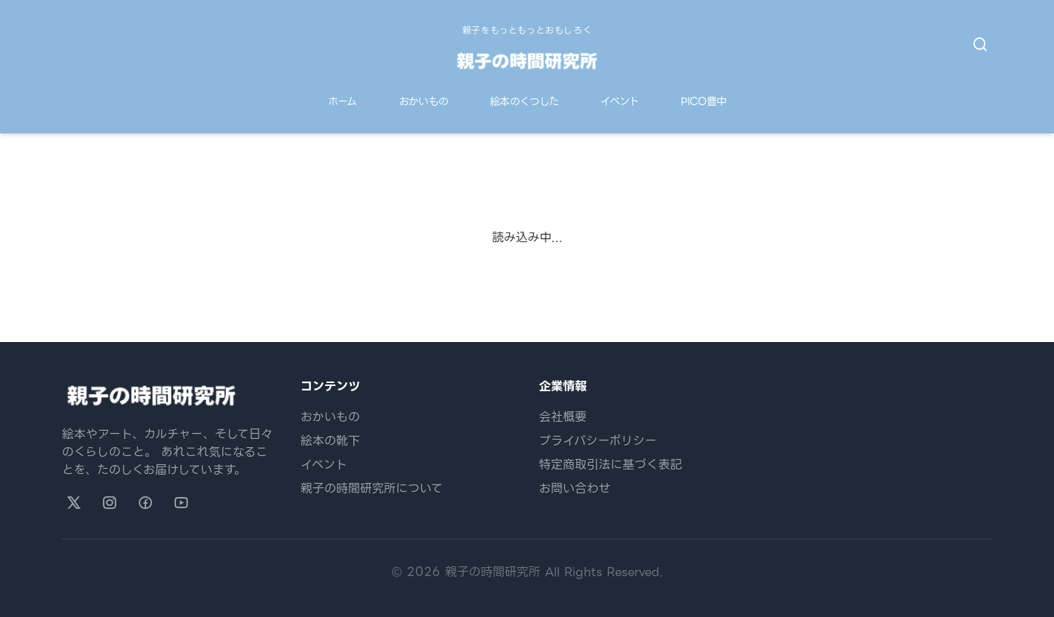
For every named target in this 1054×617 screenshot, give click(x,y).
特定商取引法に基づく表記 (610, 464)
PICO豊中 (703, 102)
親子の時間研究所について (371, 488)
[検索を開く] (980, 45)
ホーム (342, 102)
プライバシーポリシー (598, 440)
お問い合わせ (574, 488)
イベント (619, 102)
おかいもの (424, 102)
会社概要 (563, 417)
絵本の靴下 (330, 440)
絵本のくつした (524, 102)
